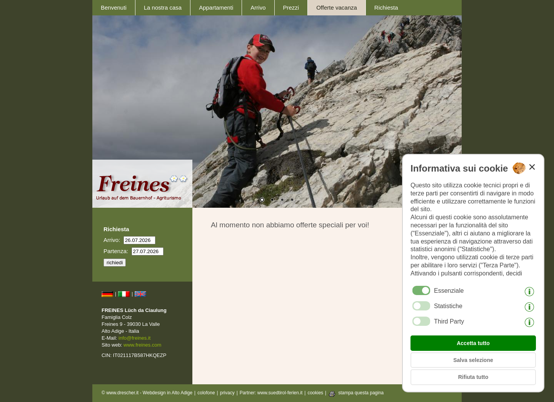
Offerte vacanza (336, 7)
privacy (227, 392)
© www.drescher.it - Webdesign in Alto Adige (147, 392)
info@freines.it (134, 338)
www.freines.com (142, 345)
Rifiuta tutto (473, 377)
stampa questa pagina (361, 392)
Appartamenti (216, 7)
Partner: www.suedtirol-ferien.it (271, 392)
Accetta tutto (473, 343)
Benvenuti (114, 7)
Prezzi (291, 7)
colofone (206, 392)
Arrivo (257, 7)
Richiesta (386, 7)
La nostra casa (163, 7)
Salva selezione (473, 360)
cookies (315, 392)
